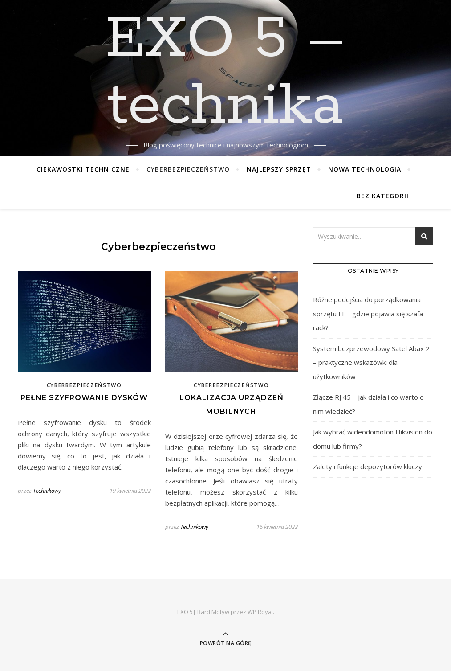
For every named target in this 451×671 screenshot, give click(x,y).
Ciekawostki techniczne (83, 169)
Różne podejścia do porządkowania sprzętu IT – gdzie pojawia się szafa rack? (368, 313)
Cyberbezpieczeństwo (188, 169)
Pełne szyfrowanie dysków (84, 397)
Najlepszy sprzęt (279, 169)
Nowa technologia (364, 169)
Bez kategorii (383, 196)
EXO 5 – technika (225, 72)
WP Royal (260, 612)
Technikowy (47, 491)
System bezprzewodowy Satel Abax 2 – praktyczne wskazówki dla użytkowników (371, 362)
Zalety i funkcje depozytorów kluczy (367, 466)
